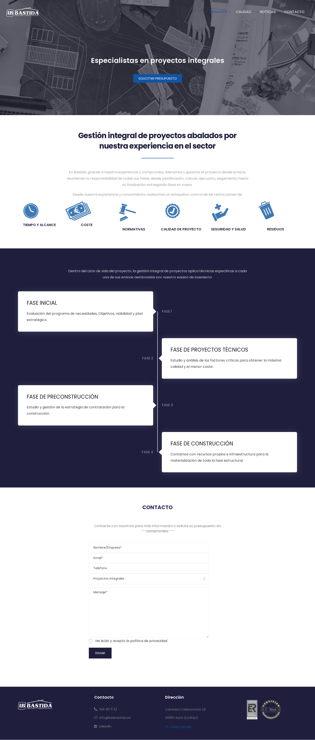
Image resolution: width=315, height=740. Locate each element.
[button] (157, 78)
